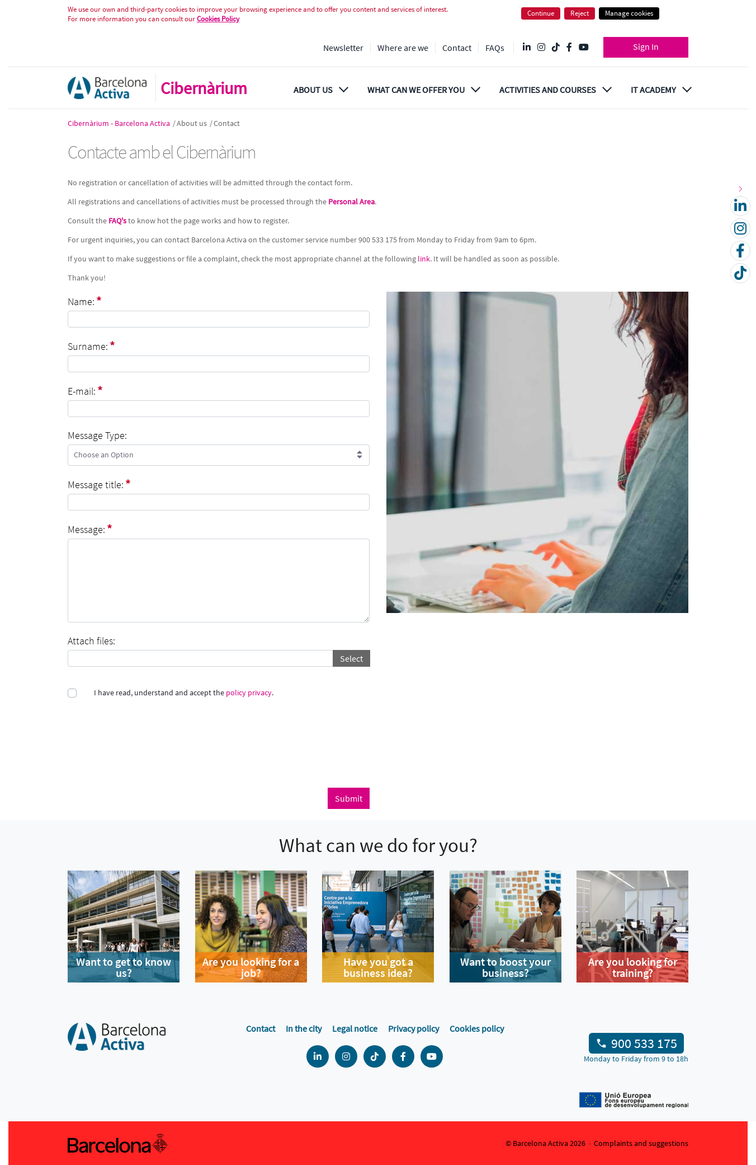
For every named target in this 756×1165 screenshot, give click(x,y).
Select (351, 658)
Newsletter (343, 47)
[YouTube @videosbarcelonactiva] (584, 48)
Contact (456, 47)
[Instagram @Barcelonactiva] (541, 48)
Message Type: (97, 435)
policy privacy (249, 692)
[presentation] (153, 746)
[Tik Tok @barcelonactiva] (556, 48)
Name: (84, 301)
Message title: (99, 484)
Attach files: (91, 640)
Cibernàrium (203, 88)
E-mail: (85, 390)
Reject (579, 13)
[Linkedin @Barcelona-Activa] (527, 48)
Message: (90, 529)
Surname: (91, 346)
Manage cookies (629, 13)
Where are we (402, 47)
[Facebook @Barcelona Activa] (569, 48)
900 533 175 (644, 1043)
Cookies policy (477, 1028)
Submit (348, 798)
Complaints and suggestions (641, 1143)
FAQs (494, 47)
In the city (304, 1028)
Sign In (646, 46)
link (424, 259)
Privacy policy (413, 1028)
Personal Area (351, 201)
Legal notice (354, 1028)
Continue (540, 13)
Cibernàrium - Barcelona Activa (120, 123)
